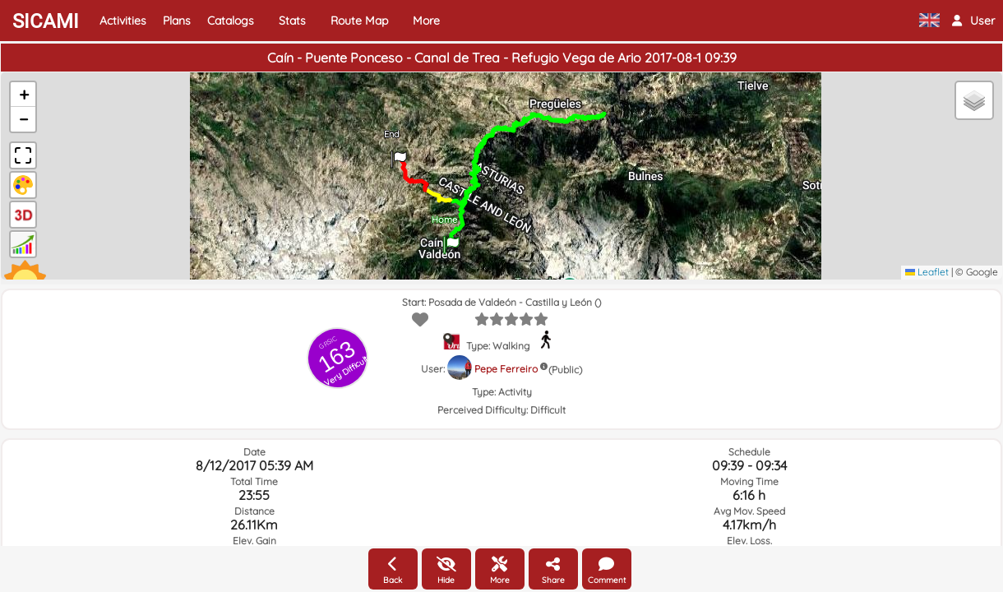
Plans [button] (177, 20)
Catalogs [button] (230, 20)
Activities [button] (122, 20)
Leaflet (927, 272)
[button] (973, 20)
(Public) (565, 369)
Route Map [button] (359, 20)
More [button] (426, 20)
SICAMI (45, 21)
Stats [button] (292, 20)
